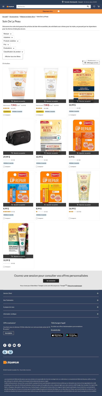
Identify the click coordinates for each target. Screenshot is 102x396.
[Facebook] (4, 345)
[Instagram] (9, 345)
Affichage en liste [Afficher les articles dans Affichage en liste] (91, 63)
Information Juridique (51, 314)
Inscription (8, 333)
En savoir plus (55, 330)
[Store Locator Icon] (63, 2)
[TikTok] (19, 345)
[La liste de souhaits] (94, 6)
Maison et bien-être (27, 16)
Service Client (51, 293)
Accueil (5, 16)
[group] (18, 111)
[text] (18, 108)
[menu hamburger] (3, 6)
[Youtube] (14, 345)
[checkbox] (6, 115)
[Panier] (99, 6)
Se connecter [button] (51, 281)
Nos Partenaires (51, 300)
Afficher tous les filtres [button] (12, 56)
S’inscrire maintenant (75, 285)
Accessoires (13, 16)
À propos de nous (51, 307)
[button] (88, 6)
